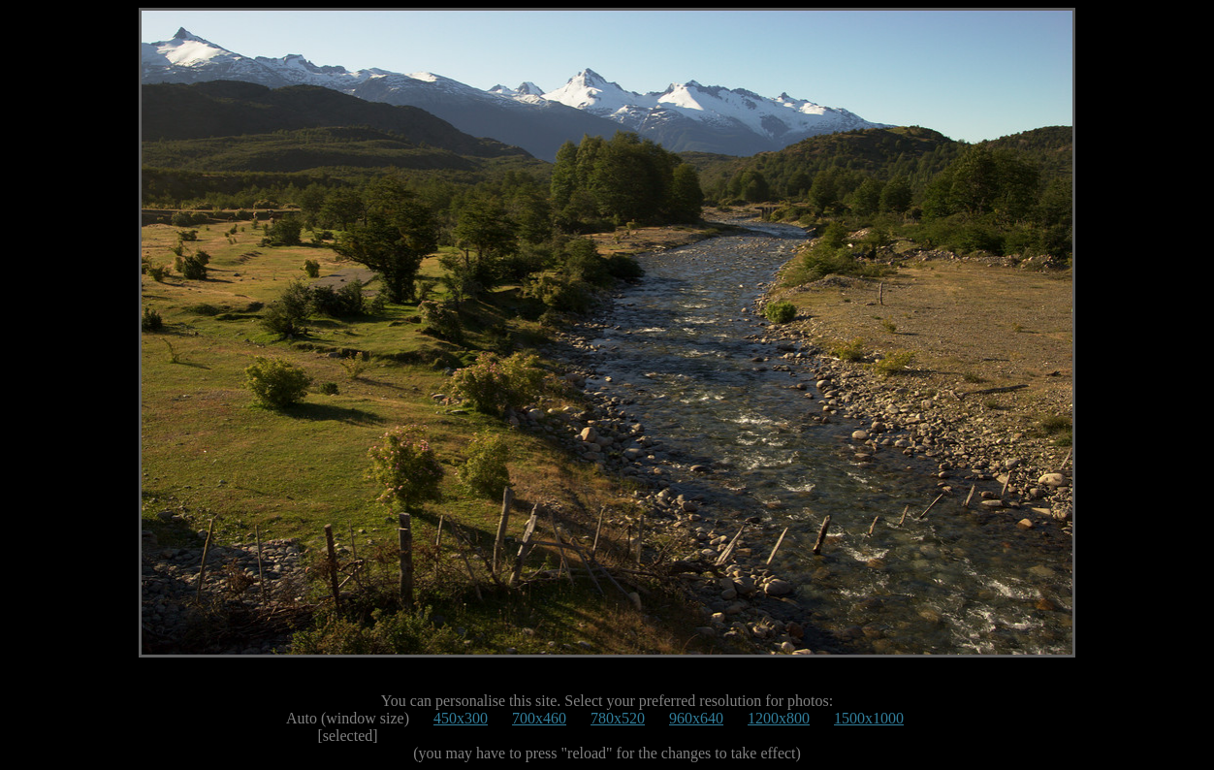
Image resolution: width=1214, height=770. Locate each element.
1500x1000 (869, 718)
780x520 (618, 718)
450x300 (460, 718)
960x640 (696, 718)
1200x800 (779, 718)
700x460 (539, 718)
